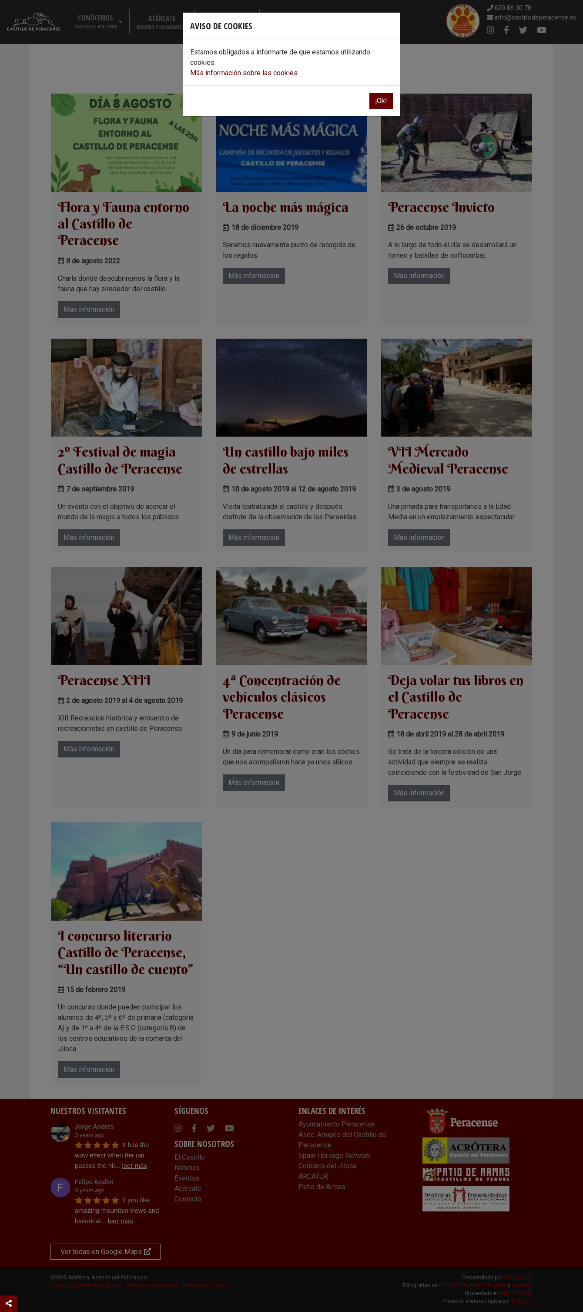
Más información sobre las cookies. (244, 73)
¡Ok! (381, 101)
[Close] (390, 25)
